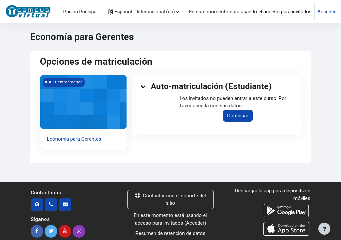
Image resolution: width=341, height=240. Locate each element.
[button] (143, 11)
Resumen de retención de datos (170, 233)
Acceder (326, 12)
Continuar (237, 116)
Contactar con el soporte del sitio (170, 199)
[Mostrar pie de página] (324, 229)
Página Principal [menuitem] (80, 12)
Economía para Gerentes (74, 139)
